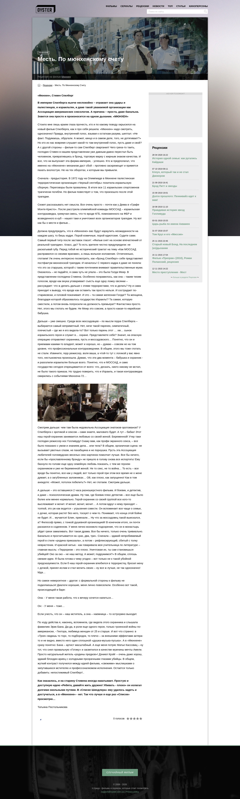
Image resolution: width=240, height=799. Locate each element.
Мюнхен (66, 76)
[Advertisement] (175, 114)
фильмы (111, 6)
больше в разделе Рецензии (184, 277)
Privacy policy (132, 792)
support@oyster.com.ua (112, 792)
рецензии (142, 6)
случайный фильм (119, 772)
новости (158, 6)
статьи (181, 6)
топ (170, 6)
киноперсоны (198, 6)
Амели (137, 649)
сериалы (127, 6)
